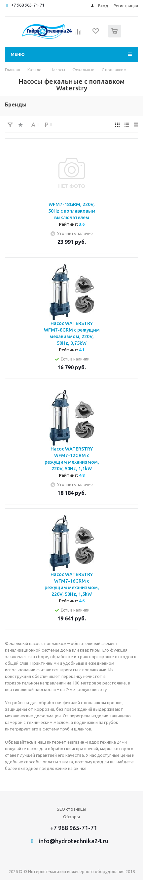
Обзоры (71, 816)
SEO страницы (71, 809)
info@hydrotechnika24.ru (73, 841)
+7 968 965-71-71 (27, 5)
